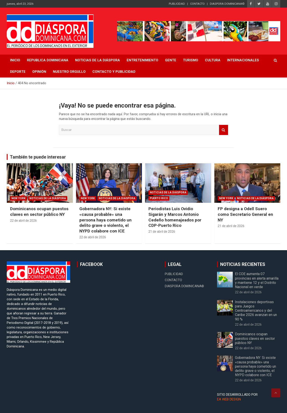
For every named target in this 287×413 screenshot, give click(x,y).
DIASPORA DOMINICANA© (227, 3)
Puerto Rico (159, 198)
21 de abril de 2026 (161, 231)
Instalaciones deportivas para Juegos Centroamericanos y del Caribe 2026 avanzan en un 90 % (256, 310)
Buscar (223, 130)
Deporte (18, 72)
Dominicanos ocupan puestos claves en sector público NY (39, 211)
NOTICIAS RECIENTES (242, 264)
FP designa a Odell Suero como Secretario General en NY (245, 214)
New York (18, 198)
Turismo (190, 60)
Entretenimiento (142, 60)
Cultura (212, 60)
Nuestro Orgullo (69, 72)
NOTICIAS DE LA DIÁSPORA (97, 60)
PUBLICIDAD (177, 3)
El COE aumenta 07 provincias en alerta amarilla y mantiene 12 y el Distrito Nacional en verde (256, 280)
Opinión (39, 72)
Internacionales (243, 60)
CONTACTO (197, 3)
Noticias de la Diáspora (47, 198)
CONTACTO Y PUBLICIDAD (113, 72)
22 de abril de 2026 (23, 220)
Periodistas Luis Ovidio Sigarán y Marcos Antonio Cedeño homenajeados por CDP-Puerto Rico (174, 217)
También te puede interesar (38, 157)
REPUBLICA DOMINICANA (47, 60)
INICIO (15, 60)
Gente (170, 60)
